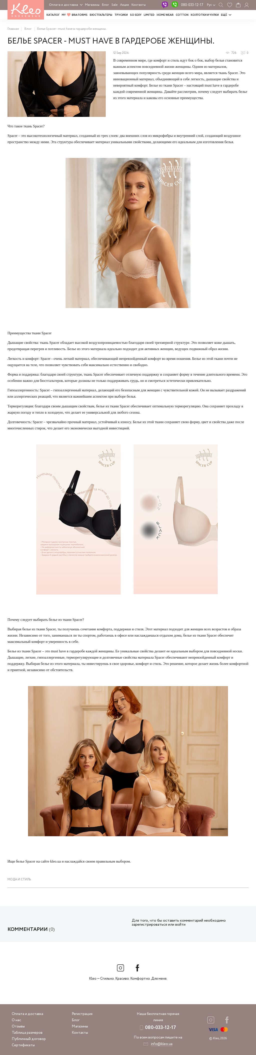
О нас (16, 1020)
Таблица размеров (27, 1032)
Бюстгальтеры (101, 15)
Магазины (92, 5)
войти (180, 924)
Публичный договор (29, 1039)
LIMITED (149, 15)
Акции (124, 5)
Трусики (121, 15)
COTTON (182, 15)
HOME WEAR (165, 15)
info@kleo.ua (161, 1044)
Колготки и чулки (205, 15)
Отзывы (18, 1026)
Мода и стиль (19, 879)
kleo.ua (55, 861)
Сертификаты (23, 1045)
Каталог (53, 15)
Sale (115, 5)
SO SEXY (136, 15)
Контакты (139, 5)
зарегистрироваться (149, 924)
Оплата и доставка (63, 5)
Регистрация (82, 1014)
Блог (105, 5)
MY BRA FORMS (75, 15)
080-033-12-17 (192, 5)
